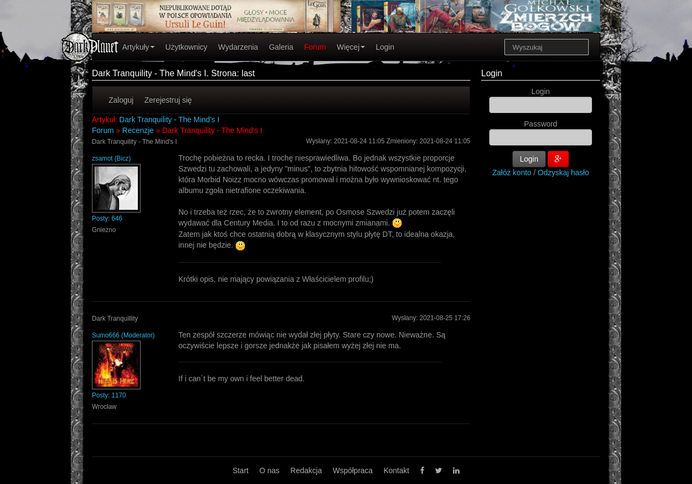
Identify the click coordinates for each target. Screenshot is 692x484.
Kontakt (396, 470)
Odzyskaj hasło (563, 172)
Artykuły (138, 47)
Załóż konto (512, 172)
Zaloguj (121, 100)
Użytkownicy (186, 47)
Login (385, 47)
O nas (270, 470)
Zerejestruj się (168, 100)
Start (240, 470)
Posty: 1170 (109, 395)
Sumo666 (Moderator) (123, 335)
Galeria (281, 47)
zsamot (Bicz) (111, 158)
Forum (315, 47)
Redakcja (306, 470)
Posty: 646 (107, 218)
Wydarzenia (238, 47)
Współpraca (352, 470)
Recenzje (138, 130)
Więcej (351, 47)
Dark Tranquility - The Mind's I (169, 119)
